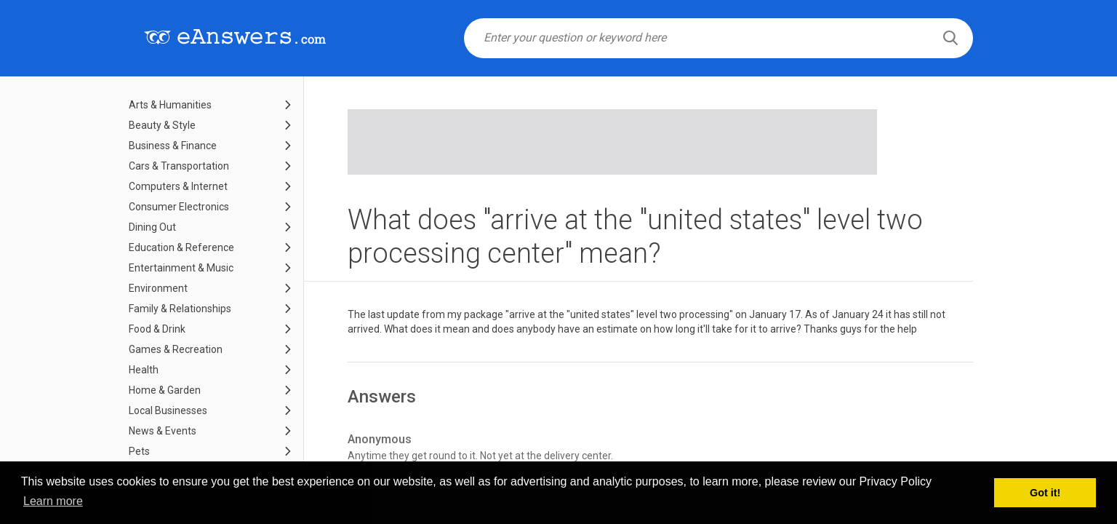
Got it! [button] (1045, 493)
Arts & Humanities (170, 105)
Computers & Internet (178, 186)
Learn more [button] (53, 501)
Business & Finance (173, 145)
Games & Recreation (176, 349)
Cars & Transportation (179, 166)
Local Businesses (168, 410)
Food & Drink (157, 329)
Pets (139, 451)
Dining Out (152, 227)
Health (144, 370)
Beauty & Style (162, 125)
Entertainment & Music (181, 268)
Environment (158, 288)
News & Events (162, 431)
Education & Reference (181, 247)
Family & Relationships (180, 308)
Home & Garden (165, 390)
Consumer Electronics (179, 207)
